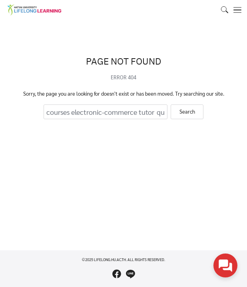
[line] (130, 274)
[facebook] (117, 274)
